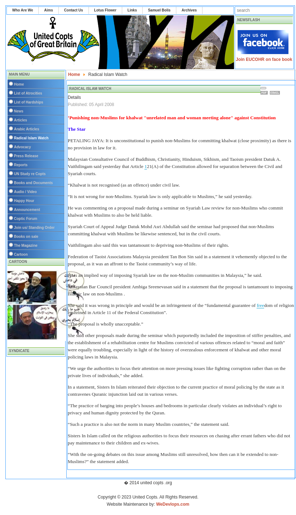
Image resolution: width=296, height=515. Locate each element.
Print (265, 92)
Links (132, 10)
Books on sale (26, 237)
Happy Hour (24, 201)
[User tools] (263, 88)
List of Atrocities (28, 93)
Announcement (27, 210)
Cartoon (21, 254)
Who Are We (22, 10)
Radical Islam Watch (31, 138)
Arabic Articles (26, 129)
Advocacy (22, 147)
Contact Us (73, 10)
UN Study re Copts (30, 174)
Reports (21, 165)
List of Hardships (28, 102)
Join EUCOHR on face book (264, 59)
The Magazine (26, 245)
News (18, 111)
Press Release (26, 156)
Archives (189, 10)
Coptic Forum (25, 219)
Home (19, 84)
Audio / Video (25, 192)
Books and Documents (33, 183)
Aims (48, 10)
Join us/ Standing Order (34, 228)
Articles (20, 120)
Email (276, 92)
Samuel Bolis (159, 10)
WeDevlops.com (172, 504)
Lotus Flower (105, 10)
